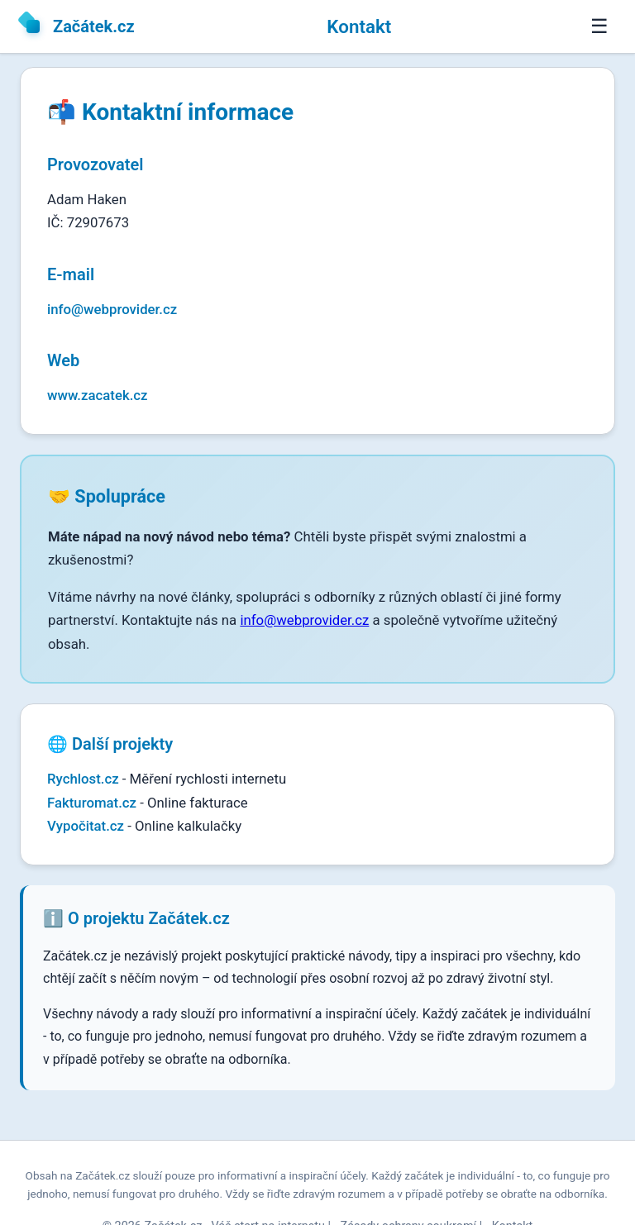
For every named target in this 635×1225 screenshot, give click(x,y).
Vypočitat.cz (85, 825)
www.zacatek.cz (97, 395)
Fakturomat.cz (91, 802)
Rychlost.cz (83, 778)
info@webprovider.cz (112, 309)
